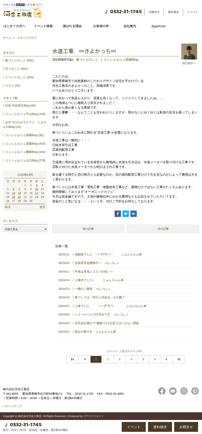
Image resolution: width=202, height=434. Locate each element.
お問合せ (154, 12)
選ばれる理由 (72, 26)
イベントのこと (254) (19, 77)
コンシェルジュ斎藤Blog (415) (25, 143)
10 (36, 189)
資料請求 (173, 12)
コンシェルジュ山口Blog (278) (25, 160)
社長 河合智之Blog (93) (20, 105)
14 (19, 193)
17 (36, 193)
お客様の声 (101, 26)
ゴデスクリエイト (93, 416)
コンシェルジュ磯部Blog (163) (25, 151)
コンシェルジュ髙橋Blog (120, 59)
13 (13, 193)
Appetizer (159, 26)
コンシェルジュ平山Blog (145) (25, 114)
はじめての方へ (14, 26)
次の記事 (163, 228)
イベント (192, 12)
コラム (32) (12, 85)
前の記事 (88, 228)
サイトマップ (13, 406)
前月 (8, 207)
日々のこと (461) (16, 68)
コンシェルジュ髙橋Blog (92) (24, 135)
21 (19, 197)
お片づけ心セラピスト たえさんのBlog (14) (25, 124)
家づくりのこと (87, 59)
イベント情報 (43, 26)
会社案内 (129, 26)
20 (13, 197)
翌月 (42, 207)
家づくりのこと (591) (19, 60)
